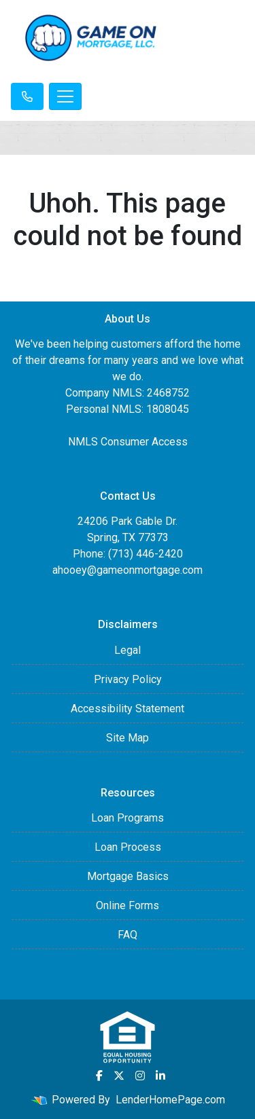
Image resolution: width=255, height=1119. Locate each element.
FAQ (127, 934)
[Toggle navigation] (65, 96)
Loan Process (128, 847)
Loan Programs (127, 817)
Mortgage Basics (128, 876)
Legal (127, 650)
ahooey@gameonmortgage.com (127, 570)
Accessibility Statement (127, 708)
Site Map (127, 737)
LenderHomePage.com (170, 1099)
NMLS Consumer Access (128, 441)
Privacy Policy (128, 679)
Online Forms (127, 905)
